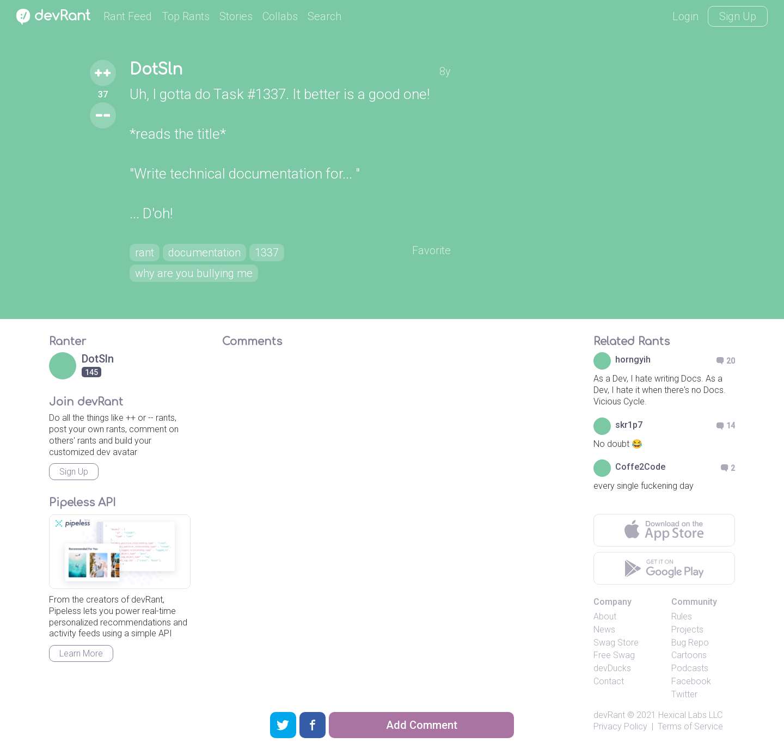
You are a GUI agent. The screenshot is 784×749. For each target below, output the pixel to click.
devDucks (612, 668)
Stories (236, 16)
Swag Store (616, 642)
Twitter (684, 694)
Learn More (81, 653)
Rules (681, 616)
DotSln (156, 69)
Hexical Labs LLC (690, 715)
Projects (687, 629)
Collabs (280, 16)
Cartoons (689, 655)
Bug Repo (690, 642)
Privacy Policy (620, 726)
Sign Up (737, 16)
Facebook (691, 681)
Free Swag (614, 655)
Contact (608, 681)
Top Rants (186, 16)
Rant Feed (127, 16)
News (604, 629)
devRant (609, 715)
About (604, 616)
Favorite (431, 250)
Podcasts (689, 668)
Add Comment (421, 725)
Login (685, 16)
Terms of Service (690, 726)
